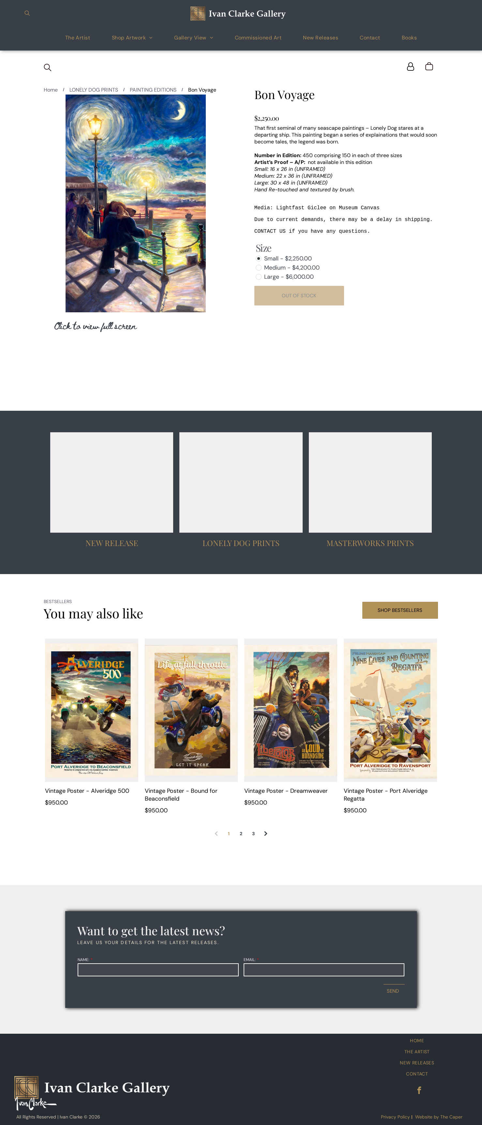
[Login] (410, 66)
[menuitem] (77, 37)
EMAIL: (249, 959)
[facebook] (419, 1091)
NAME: (83, 959)
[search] (27, 13)
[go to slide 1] (130, 303)
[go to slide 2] (135, 303)
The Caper (451, 1117)
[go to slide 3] (141, 303)
